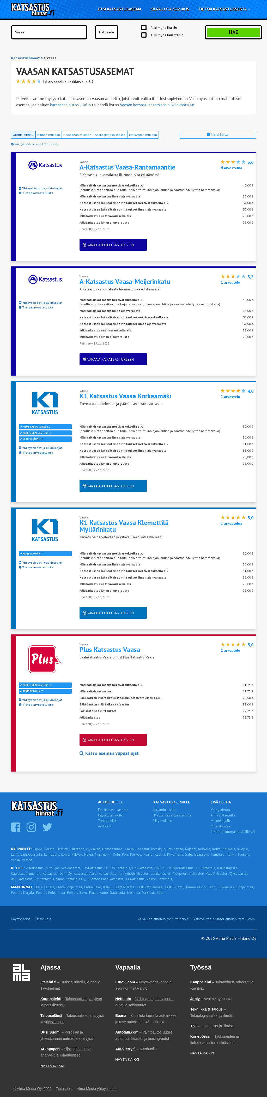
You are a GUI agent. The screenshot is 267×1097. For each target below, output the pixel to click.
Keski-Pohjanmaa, (150, 887)
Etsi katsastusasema (119, 9)
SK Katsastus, (44, 879)
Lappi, (212, 887)
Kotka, (216, 849)
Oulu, (117, 854)
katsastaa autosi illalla (70, 104)
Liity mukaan (162, 820)
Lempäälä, (52, 854)
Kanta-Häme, (125, 887)
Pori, (125, 854)
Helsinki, (63, 849)
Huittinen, (78, 849)
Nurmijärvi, (103, 854)
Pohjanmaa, (245, 887)
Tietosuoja (43, 919)
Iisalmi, (130, 849)
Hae (233, 32)
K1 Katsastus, (206, 868)
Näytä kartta (217, 134)
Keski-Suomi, (174, 887)
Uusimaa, (134, 892)
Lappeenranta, (31, 854)
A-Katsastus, (35, 868)
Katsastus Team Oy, (57, 873)
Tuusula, (243, 854)
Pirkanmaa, (227, 887)
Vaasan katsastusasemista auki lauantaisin (157, 104)
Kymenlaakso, (196, 887)
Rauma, (160, 854)
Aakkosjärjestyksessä (110, 135)
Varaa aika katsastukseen (108, 245)
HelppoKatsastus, (180, 868)
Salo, (189, 854)
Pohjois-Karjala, (23, 892)
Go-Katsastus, (142, 868)
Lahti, (15, 854)
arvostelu (230, 282)
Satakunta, (118, 892)
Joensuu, (143, 849)
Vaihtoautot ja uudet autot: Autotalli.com (224, 919)
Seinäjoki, (201, 854)
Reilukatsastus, (22, 879)
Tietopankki (107, 820)
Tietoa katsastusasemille (172, 815)
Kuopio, (243, 849)
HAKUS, (160, 868)
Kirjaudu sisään (164, 809)
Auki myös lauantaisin (166, 35)
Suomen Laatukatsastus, (105, 879)
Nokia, (89, 854)
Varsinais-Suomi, (154, 892)
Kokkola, (204, 849)
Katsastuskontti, (110, 873)
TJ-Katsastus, (135, 879)
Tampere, (217, 854)
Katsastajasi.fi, (228, 868)
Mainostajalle (221, 820)
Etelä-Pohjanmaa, (69, 887)
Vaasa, (16, 859)
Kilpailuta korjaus (169, 9)
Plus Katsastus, (217, 873)
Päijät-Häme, (99, 892)
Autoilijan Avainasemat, (63, 868)
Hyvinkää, (93, 849)
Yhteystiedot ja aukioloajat (41, 188)
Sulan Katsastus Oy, (71, 879)
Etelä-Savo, (93, 887)
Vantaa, (27, 859)
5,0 (250, 517)
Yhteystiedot (220, 809)
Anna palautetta (223, 815)
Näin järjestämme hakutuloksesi (35, 144)
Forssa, (49, 849)
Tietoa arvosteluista (36, 193)
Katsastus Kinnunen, (26, 873)
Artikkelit (104, 826)
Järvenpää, (175, 849)
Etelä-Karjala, (44, 887)
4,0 (250, 391)
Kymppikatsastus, (136, 873)
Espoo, (38, 849)
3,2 (250, 276)
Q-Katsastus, (239, 873)
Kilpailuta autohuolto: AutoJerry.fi (163, 919)
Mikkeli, (77, 854)
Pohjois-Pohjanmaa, (51, 892)
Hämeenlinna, (112, 849)
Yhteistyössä (220, 826)
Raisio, (148, 854)
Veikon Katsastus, (160, 879)
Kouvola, (229, 849)
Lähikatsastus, (161, 873)
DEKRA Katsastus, (118, 868)
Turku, (231, 854)
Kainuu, (108, 887)
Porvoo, (136, 854)
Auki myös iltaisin (163, 27)
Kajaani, (191, 849)
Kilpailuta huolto (110, 815)
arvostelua (231, 167)
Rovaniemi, (175, 854)
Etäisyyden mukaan (143, 135)
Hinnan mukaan (48, 135)
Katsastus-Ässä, (85, 873)
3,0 (250, 162)
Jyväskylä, (158, 849)
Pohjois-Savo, (77, 892)
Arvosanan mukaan (77, 135)
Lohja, (65, 854)
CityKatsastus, (92, 868)
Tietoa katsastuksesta (224, 9)
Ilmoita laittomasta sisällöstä (233, 831)
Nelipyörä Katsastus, (188, 873)
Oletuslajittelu (23, 135)
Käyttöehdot (20, 919)
